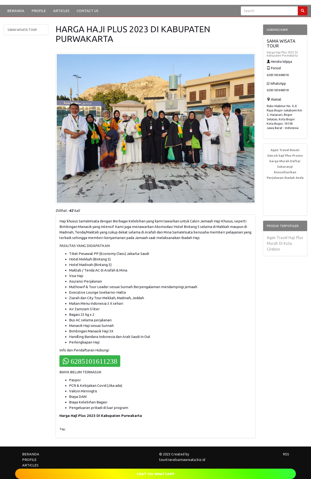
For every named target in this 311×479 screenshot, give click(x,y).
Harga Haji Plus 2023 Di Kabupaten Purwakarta (282, 54)
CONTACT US (87, 11)
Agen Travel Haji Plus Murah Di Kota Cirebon (285, 243)
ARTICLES (61, 11)
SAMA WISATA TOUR (22, 29)
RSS (286, 454)
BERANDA (15, 11)
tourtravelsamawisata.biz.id (182, 460)
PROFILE (39, 11)
